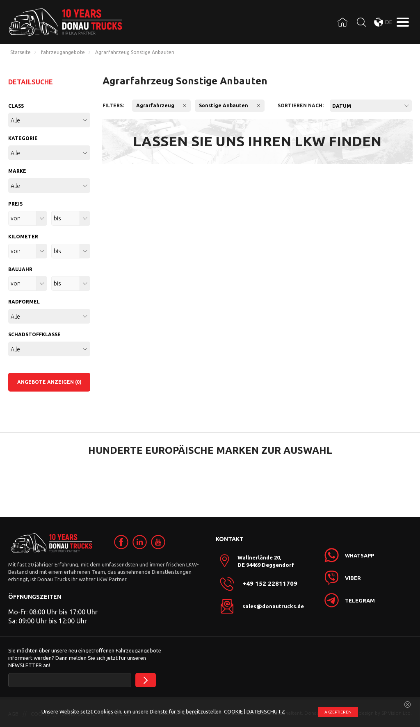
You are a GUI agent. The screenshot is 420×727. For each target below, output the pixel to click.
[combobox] (371, 106)
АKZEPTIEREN (338, 712)
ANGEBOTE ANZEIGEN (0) (49, 382)
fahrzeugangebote (63, 52)
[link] (121, 542)
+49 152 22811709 (269, 583)
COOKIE (233, 711)
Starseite (20, 52)
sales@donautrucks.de (273, 606)
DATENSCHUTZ (266, 711)
